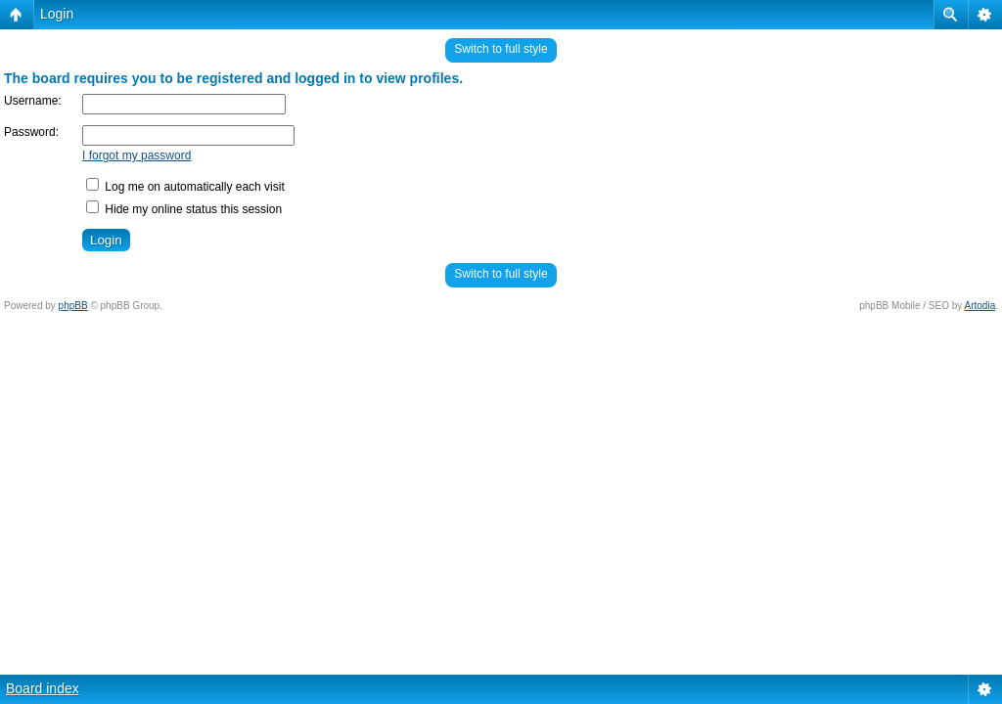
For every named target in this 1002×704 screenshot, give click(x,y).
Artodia (980, 305)
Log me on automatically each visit (185, 187)
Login (56, 14)
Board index (42, 688)
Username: (33, 101)
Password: (31, 132)
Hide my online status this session (184, 209)
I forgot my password (136, 155)
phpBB (73, 305)
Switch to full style (500, 49)
